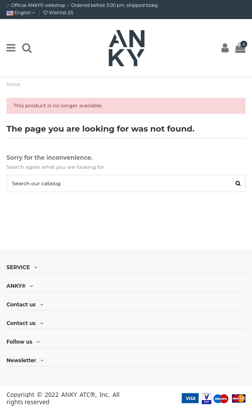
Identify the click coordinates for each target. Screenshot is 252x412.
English (20, 13)
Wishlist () (58, 13)
